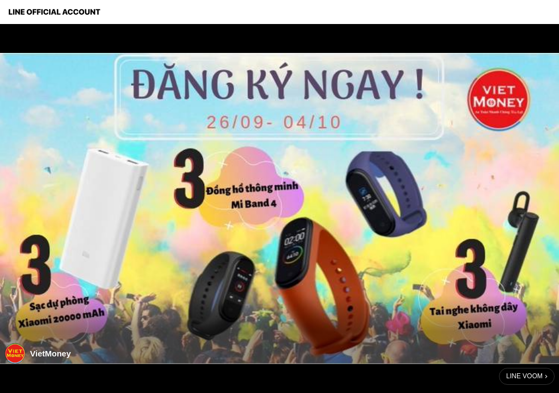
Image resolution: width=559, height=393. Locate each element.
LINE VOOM (524, 376)
